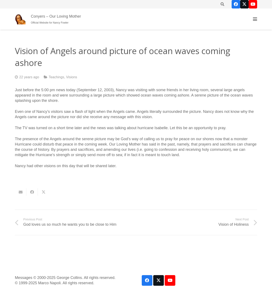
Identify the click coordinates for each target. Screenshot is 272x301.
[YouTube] (253, 4)
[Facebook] (236, 4)
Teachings (56, 77)
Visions (71, 77)
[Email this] (20, 192)
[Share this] (32, 192)
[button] (255, 19)
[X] (244, 4)
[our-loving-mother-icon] (20, 19)
